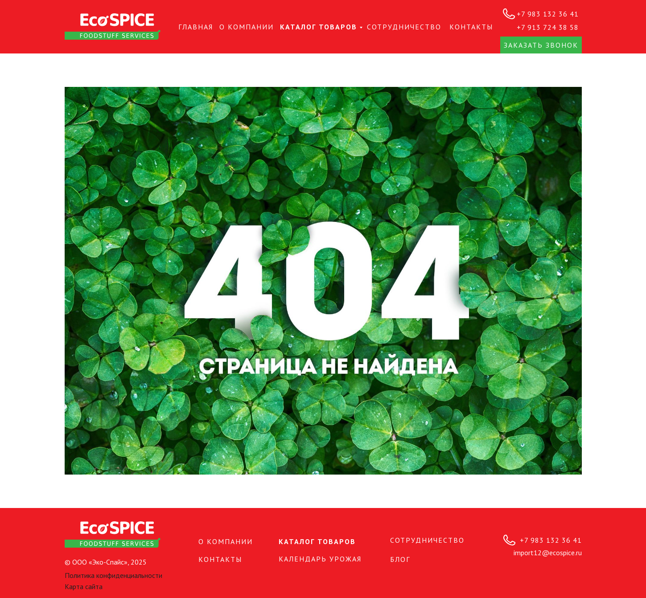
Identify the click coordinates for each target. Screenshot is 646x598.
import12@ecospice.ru (548, 552)
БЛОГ (400, 559)
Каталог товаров (318, 26)
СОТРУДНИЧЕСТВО (404, 26)
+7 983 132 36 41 (548, 13)
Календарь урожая (320, 558)
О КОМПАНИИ (246, 26)
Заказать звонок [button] (541, 45)
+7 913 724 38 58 (548, 27)
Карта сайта (84, 586)
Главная (195, 26)
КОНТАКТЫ (471, 26)
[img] (112, 26)
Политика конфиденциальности (113, 575)
